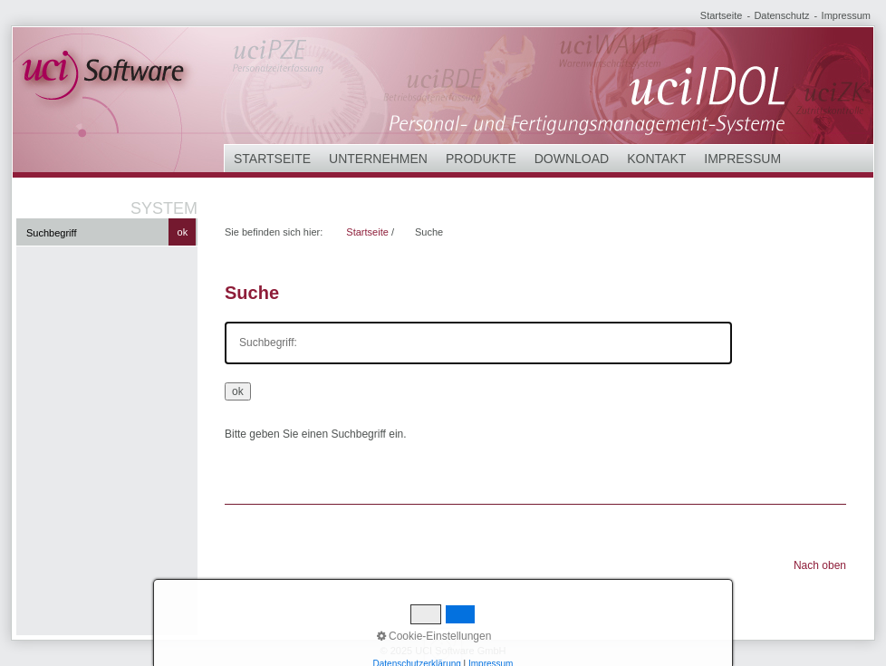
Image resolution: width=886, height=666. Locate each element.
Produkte (481, 158)
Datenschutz (781, 15)
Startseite (721, 15)
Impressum (846, 15)
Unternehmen (378, 158)
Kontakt (656, 158)
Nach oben (820, 565)
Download (571, 158)
